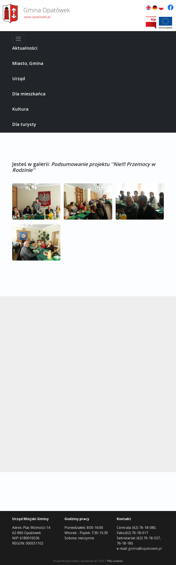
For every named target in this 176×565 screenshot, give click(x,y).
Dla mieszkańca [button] (29, 94)
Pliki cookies (115, 561)
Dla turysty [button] (24, 124)
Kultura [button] (20, 109)
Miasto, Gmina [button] (27, 63)
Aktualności (24, 48)
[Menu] (18, 38)
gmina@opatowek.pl (145, 548)
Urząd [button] (18, 78)
